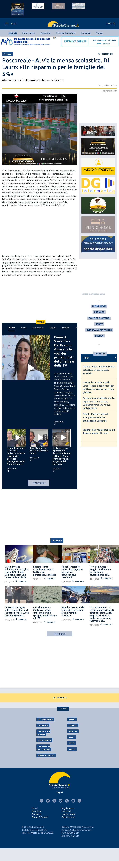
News (23, 327)
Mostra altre (59, 634)
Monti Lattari (28, 33)
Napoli (52, 327)
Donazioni (66, 811)
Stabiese (12, 33)
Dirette (65, 327)
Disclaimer (36, 814)
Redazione (36, 811)
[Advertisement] (38, 230)
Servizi (35, 808)
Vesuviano (45, 33)
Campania (85, 33)
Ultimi (11, 327)
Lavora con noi (68, 814)
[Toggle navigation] (10, 23)
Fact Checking (68, 817)
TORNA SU (59, 697)
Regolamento (68, 808)
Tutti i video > (39, 482)
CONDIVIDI (105, 54)
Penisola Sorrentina (65, 33)
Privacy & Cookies (40, 817)
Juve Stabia (38, 327)
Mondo (99, 33)
